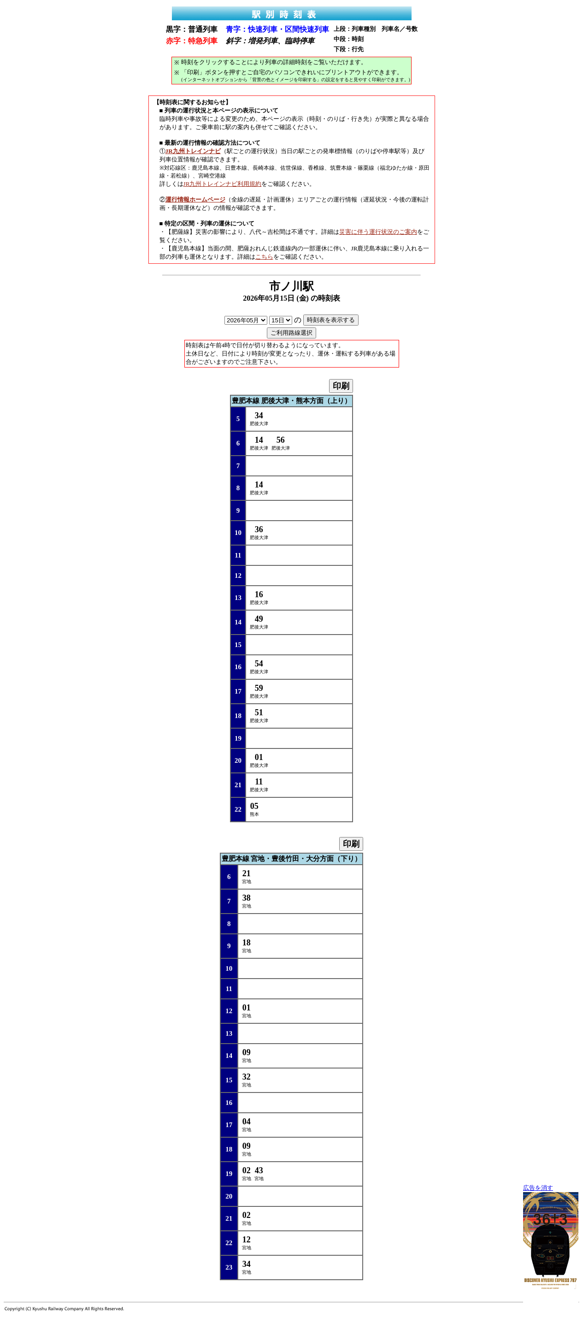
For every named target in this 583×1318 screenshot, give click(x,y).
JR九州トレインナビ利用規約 (222, 183)
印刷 (341, 386)
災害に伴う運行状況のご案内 (378, 231)
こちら (264, 256)
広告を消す (538, 1188)
